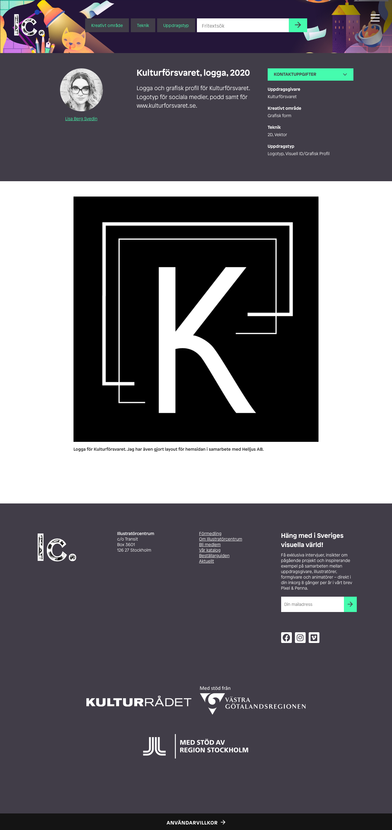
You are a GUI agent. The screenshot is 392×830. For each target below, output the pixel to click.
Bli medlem (210, 545)
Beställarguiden (214, 556)
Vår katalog (210, 550)
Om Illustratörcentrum (220, 539)
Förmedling (210, 534)
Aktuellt (206, 561)
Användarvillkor (192, 822)
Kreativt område (107, 25)
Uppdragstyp (176, 25)
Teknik (143, 25)
